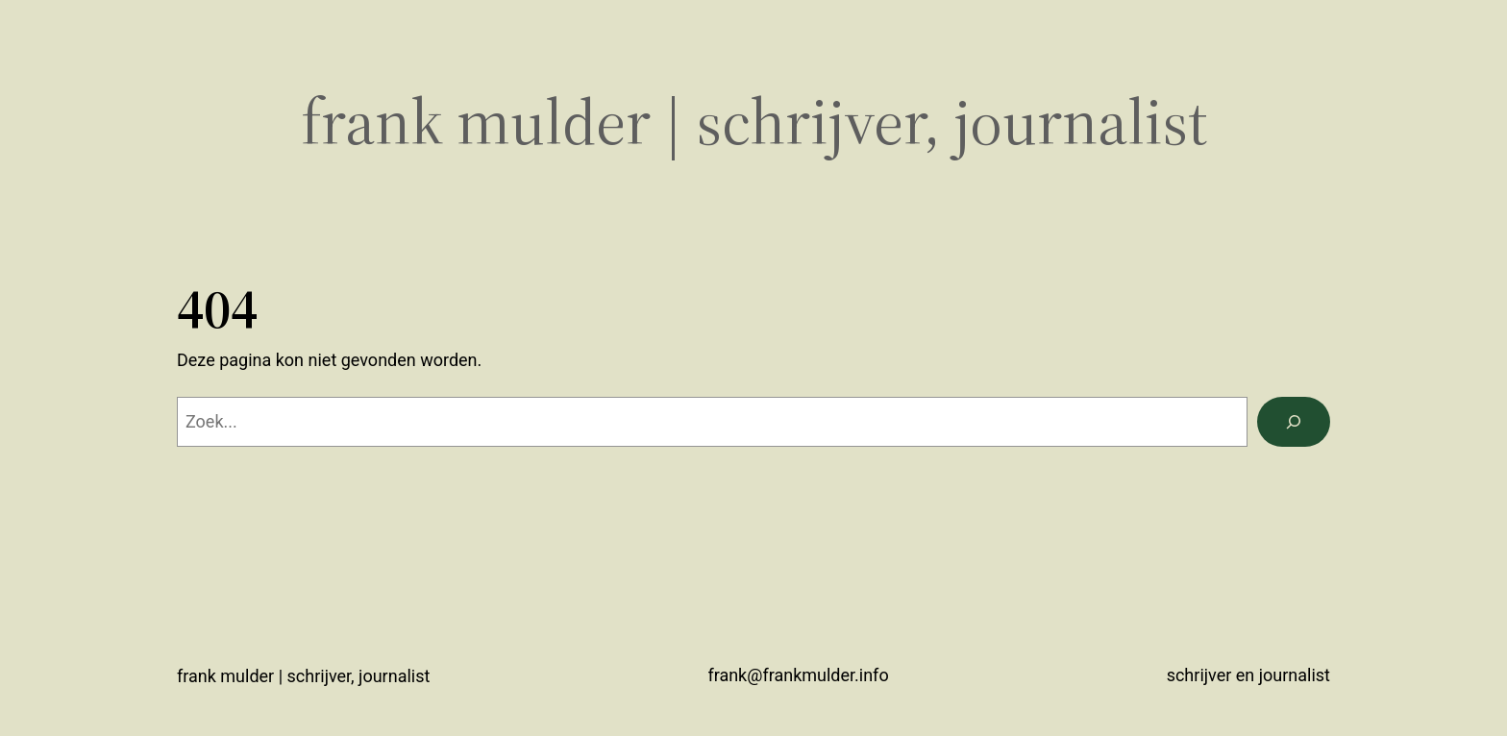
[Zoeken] (1293, 422)
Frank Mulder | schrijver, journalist (754, 121)
